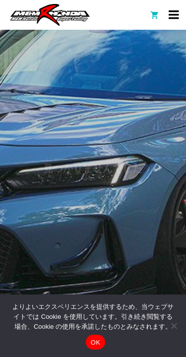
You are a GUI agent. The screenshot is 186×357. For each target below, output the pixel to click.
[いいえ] (174, 326)
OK (95, 342)
